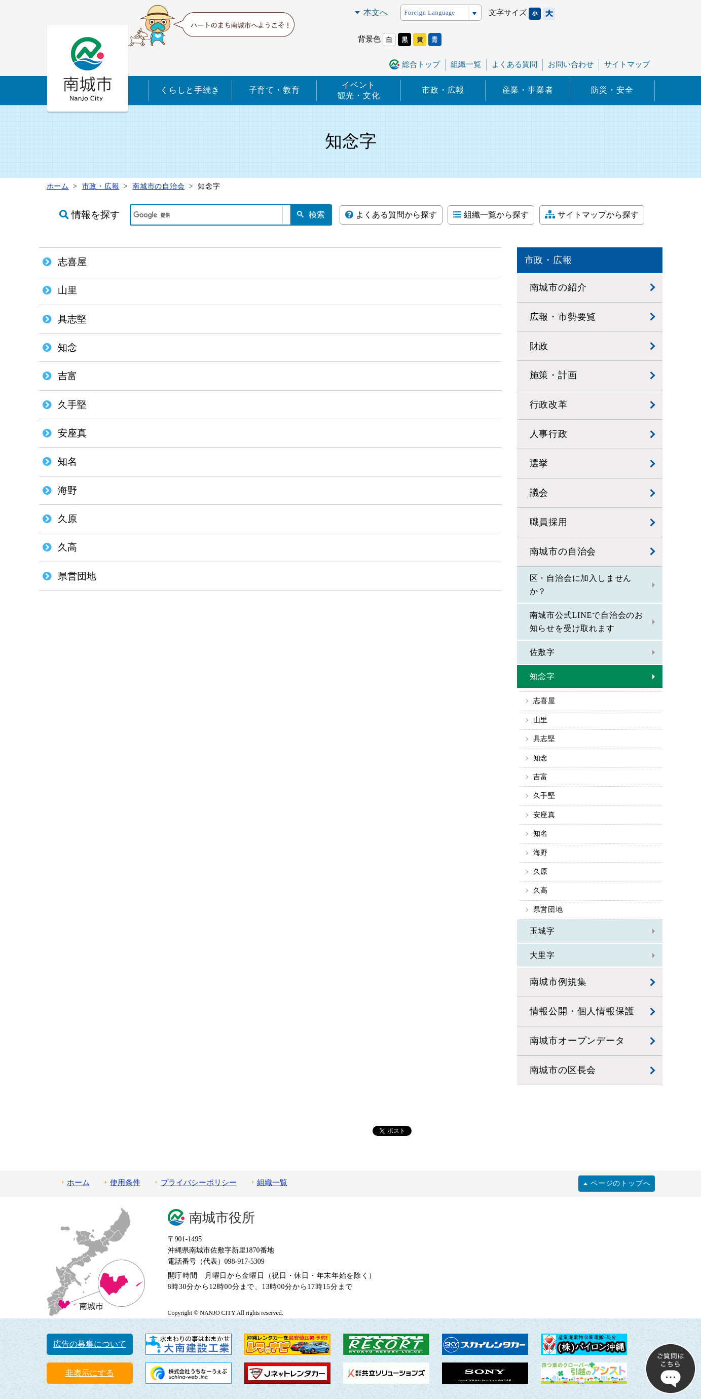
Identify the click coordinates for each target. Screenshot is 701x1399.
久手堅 (544, 795)
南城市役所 (222, 1217)
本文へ (375, 12)
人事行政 (549, 434)
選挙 (539, 463)
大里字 (542, 955)
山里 (540, 720)
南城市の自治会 (563, 551)
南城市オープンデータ (577, 1041)
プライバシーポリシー (199, 1183)
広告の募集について (89, 1344)
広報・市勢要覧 (563, 317)
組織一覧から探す (491, 214)
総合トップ (421, 64)
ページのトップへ (620, 1183)
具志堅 (544, 739)
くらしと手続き (190, 90)
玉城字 (542, 931)
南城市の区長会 (563, 1070)
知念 (540, 758)
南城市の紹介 (558, 287)
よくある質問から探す (391, 214)
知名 (540, 833)
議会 (539, 493)
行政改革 (549, 404)
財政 (539, 346)
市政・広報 (443, 90)
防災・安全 (612, 90)
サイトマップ (627, 64)
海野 (540, 853)
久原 (540, 871)
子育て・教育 (274, 90)
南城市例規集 (558, 982)
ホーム (78, 1183)
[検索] (206, 214)
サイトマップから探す (592, 214)
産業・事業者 (528, 90)
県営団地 (548, 909)
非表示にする (89, 1373)
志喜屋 (544, 701)
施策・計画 (553, 375)
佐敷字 (542, 652)
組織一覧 (466, 64)
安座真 (544, 815)
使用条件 (125, 1183)
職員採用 (549, 522)
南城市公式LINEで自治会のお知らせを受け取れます (586, 622)
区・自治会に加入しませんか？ (581, 585)
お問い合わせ (571, 64)
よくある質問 (514, 64)
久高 (540, 890)
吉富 (540, 777)
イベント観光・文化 (359, 90)
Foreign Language (429, 12)
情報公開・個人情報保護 (582, 1011)
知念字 (542, 676)
